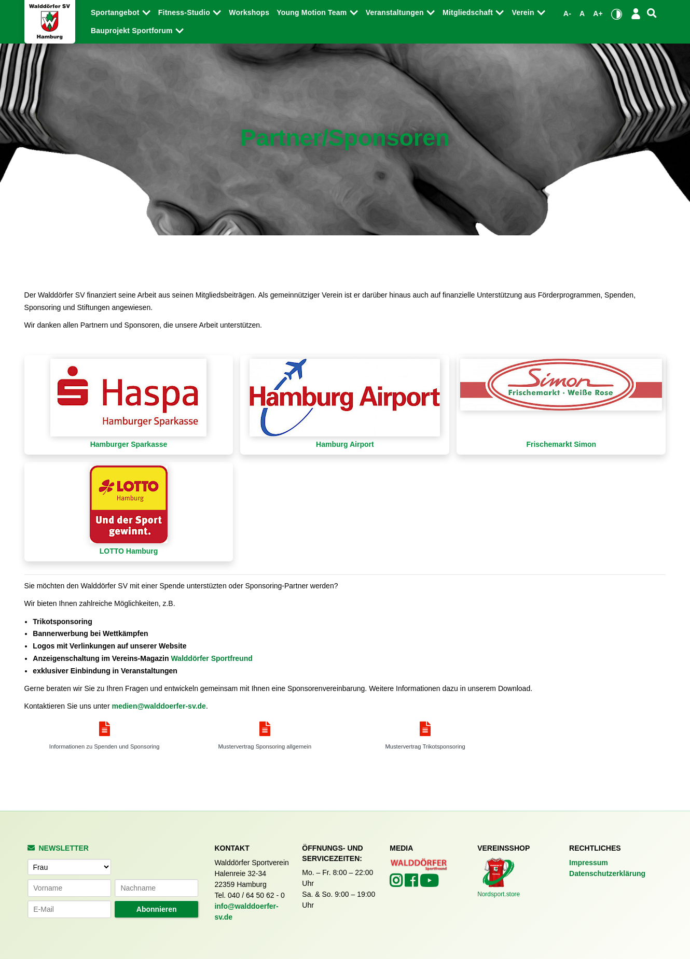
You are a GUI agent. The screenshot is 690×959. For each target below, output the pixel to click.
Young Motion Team (313, 12)
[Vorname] (69, 888)
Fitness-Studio (185, 12)
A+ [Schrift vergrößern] (598, 13)
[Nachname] (156, 888)
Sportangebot (116, 12)
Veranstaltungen (396, 12)
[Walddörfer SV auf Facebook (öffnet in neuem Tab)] (412, 883)
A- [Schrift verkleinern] (567, 13)
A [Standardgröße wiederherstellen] (582, 13)
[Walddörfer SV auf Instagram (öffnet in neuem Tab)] (397, 883)
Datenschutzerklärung (607, 873)
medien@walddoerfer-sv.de (158, 706)
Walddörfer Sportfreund (211, 658)
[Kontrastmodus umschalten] (616, 14)
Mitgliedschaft (469, 12)
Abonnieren (156, 909)
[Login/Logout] (636, 13)
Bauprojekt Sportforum (133, 30)
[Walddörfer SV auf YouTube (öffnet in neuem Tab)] (429, 884)
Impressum (588, 862)
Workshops (249, 12)
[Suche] (651, 13)
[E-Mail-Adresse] (69, 909)
